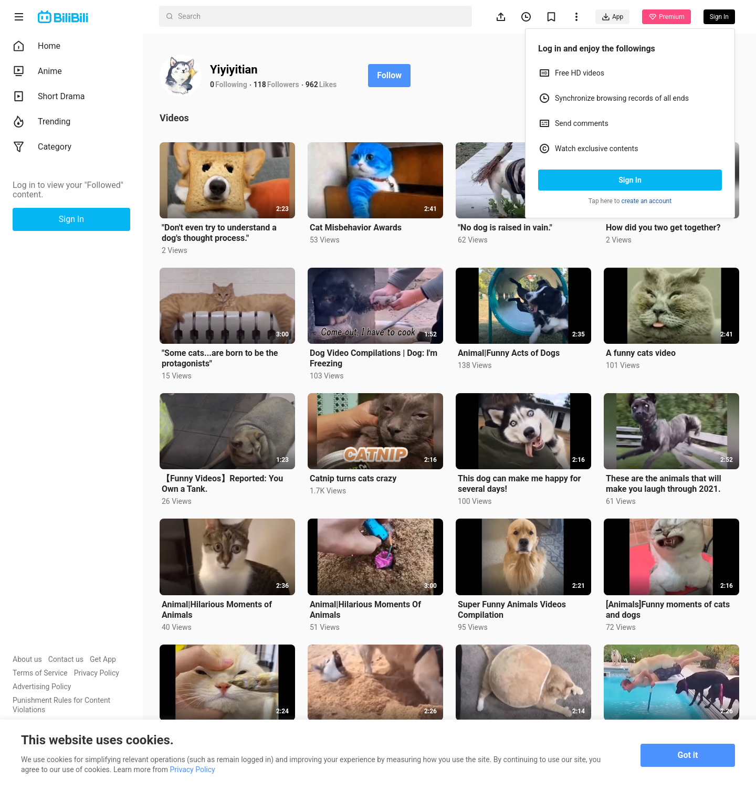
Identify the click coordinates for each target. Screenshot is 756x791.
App (612, 17)
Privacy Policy (96, 673)
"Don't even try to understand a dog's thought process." (219, 233)
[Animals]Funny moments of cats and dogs (668, 609)
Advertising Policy (42, 686)
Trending (41, 121)
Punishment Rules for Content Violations (61, 705)
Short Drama (49, 96)
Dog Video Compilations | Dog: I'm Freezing (373, 358)
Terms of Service (40, 673)
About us (27, 659)
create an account (647, 201)
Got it (688, 755)
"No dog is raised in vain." (505, 228)
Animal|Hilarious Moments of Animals (217, 609)
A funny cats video (641, 353)
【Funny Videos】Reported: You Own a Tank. (222, 483)
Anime (37, 71)
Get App (103, 659)
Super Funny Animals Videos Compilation (512, 609)
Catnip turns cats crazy (353, 478)
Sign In (630, 180)
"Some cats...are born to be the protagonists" (220, 358)
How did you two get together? (663, 228)
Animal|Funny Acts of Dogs (509, 353)
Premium (666, 17)
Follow (389, 75)
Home (36, 46)
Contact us (65, 659)
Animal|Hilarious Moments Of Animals (365, 609)
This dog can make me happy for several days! (519, 483)
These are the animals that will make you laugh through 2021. (663, 483)
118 (260, 84)
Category (42, 147)
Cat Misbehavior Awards (356, 228)
